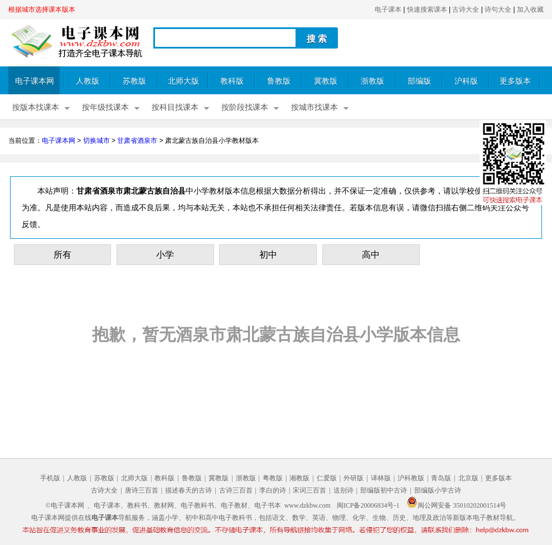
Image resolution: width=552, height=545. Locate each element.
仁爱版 (327, 478)
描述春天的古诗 (188, 490)
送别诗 (343, 490)
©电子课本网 (65, 505)
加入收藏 (530, 9)
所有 (62, 254)
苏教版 (134, 81)
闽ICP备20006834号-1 (368, 505)
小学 (165, 254)
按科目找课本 (175, 107)
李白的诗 (272, 490)
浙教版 (372, 81)
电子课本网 (34, 81)
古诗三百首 (236, 490)
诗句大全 (498, 9)
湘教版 (299, 478)
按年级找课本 (105, 107)
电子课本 (388, 9)
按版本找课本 (35, 107)
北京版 (468, 478)
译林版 (381, 478)
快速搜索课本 (427, 9)
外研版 (353, 478)
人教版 (87, 81)
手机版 (50, 478)
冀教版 (325, 81)
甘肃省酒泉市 (137, 140)
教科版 (232, 81)
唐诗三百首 (141, 490)
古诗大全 (465, 9)
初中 (268, 254)
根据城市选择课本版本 (41, 9)
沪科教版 (411, 478)
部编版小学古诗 (437, 490)
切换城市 (96, 140)
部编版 (419, 81)
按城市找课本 (314, 107)
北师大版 (183, 81)
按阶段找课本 (244, 107)
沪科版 (466, 81)
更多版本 (515, 81)
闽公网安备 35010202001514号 (456, 505)
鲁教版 (278, 81)
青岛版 (441, 478)
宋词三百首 (309, 490)
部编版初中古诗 (383, 490)
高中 (371, 254)
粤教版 (273, 478)
